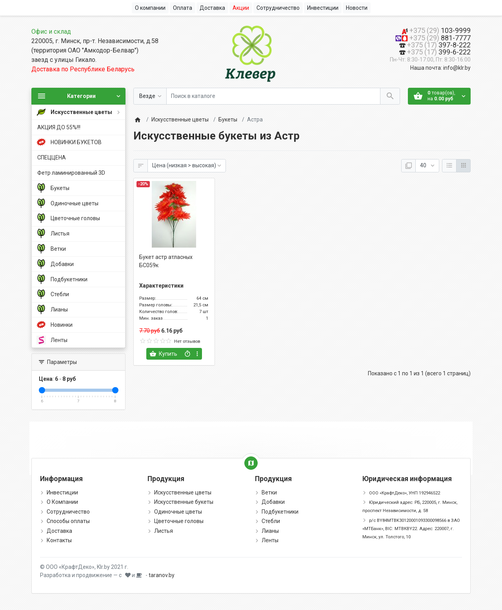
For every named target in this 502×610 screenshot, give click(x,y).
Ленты (270, 540)
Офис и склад (51, 31)
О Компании (62, 502)
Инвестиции (62, 492)
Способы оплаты (68, 521)
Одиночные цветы (178, 512)
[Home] (137, 119)
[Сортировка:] (186, 165)
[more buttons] (197, 354)
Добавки (273, 502)
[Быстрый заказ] (187, 354)
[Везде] (150, 96)
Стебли (271, 521)
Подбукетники (280, 512)
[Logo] (251, 52)
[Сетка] (463, 165)
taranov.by (162, 575)
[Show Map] (251, 463)
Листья (163, 531)
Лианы (270, 531)
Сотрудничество (68, 512)
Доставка (59, 531)
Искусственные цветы (180, 119)
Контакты (59, 540)
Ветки (269, 492)
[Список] (449, 165)
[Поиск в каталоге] (273, 96)
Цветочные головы (179, 521)
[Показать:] (427, 165)
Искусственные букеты (183, 502)
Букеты (227, 119)
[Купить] (164, 354)
